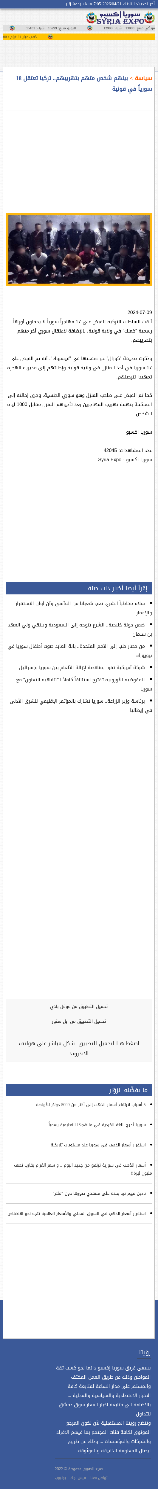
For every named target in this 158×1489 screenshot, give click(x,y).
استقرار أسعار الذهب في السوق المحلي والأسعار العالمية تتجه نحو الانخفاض (76, 1214)
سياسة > (140, 78)
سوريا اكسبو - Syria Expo (125, 459)
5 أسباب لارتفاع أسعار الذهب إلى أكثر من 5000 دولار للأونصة (91, 1105)
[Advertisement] (79, 158)
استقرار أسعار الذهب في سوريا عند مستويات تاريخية (98, 1145)
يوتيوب (60, 1477)
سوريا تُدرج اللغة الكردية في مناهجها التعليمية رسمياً (97, 1125)
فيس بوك (78, 1477)
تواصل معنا (98, 1477)
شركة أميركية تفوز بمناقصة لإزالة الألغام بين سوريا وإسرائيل (82, 667)
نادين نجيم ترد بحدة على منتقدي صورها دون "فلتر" (99, 1193)
